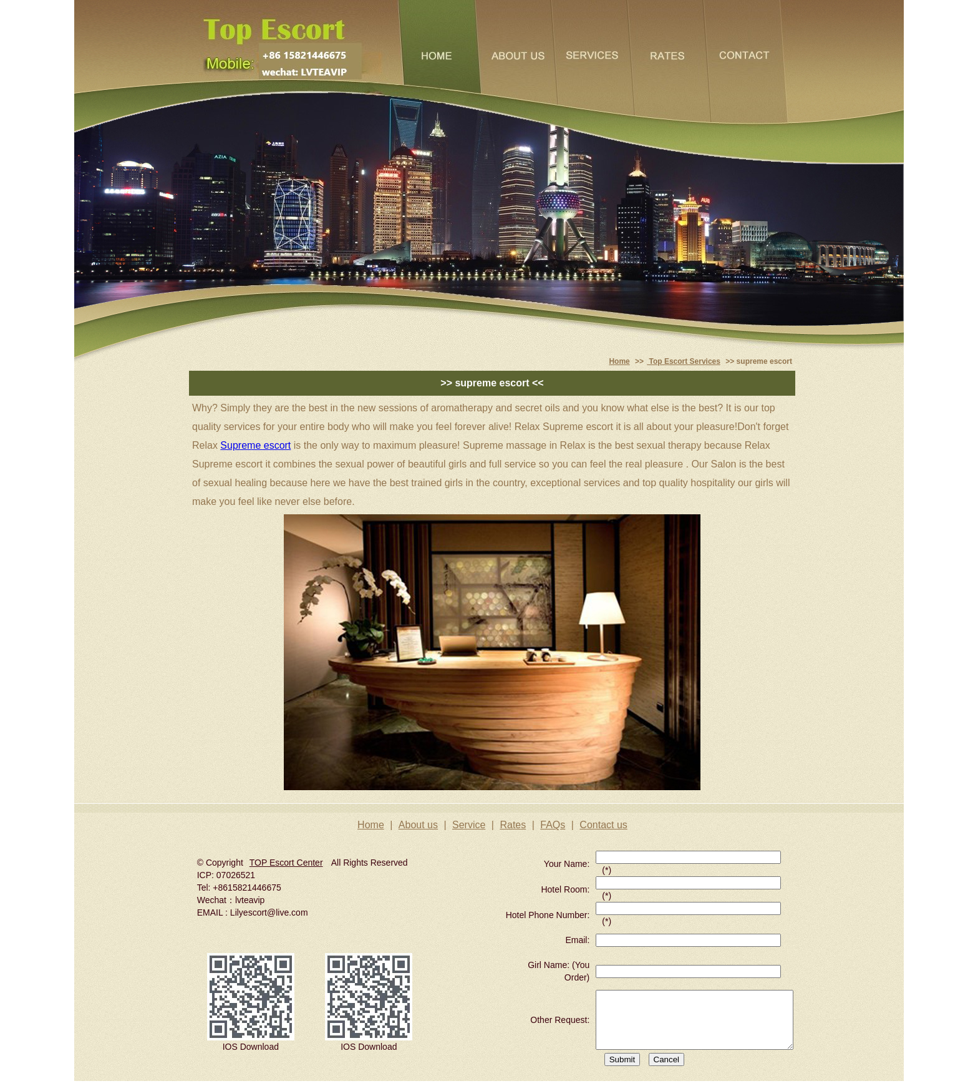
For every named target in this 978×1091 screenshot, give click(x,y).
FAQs (552, 824)
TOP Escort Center (286, 863)
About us (418, 824)
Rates (513, 824)
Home (619, 361)
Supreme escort (255, 445)
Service (468, 824)
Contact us (603, 824)
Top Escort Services (683, 361)
